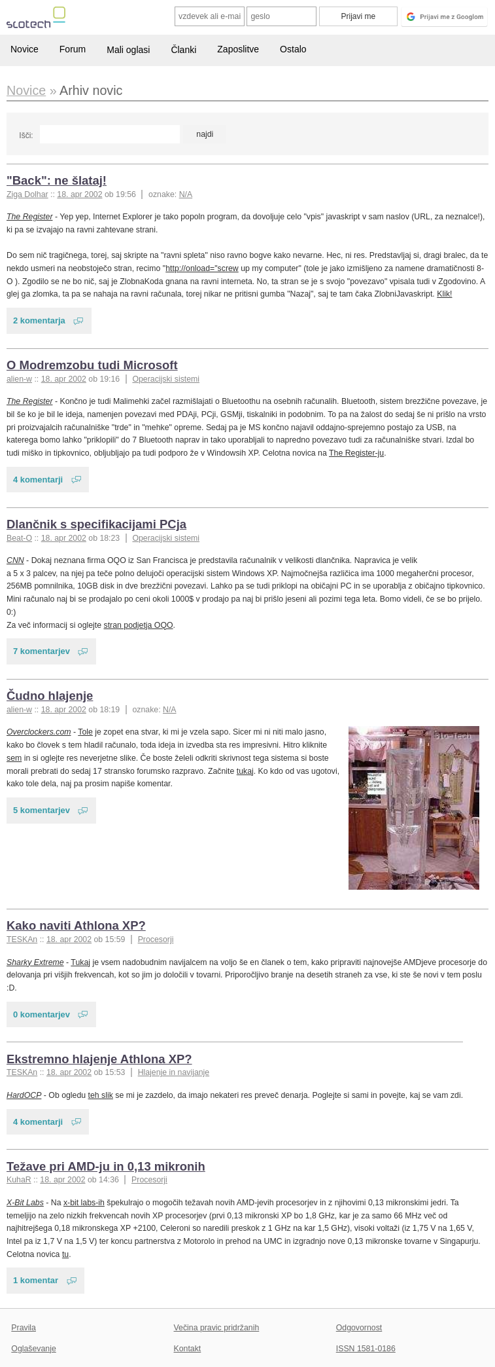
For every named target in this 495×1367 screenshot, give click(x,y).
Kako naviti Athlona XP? (76, 925)
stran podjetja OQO (138, 625)
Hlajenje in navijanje (174, 1072)
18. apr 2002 (79, 194)
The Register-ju (356, 453)
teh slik (100, 1095)
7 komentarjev (41, 651)
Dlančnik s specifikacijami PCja (96, 524)
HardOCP (24, 1095)
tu (65, 1254)
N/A (186, 194)
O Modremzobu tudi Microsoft (92, 365)
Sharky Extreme (35, 962)
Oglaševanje (33, 1348)
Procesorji (156, 939)
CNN (15, 560)
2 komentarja (39, 320)
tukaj (245, 771)
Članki (183, 50)
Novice (24, 49)
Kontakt (187, 1348)
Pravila (23, 1327)
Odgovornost (359, 1327)
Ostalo (293, 49)
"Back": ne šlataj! (57, 180)
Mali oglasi (128, 50)
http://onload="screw (202, 268)
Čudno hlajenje (50, 695)
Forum (73, 49)
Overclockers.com (39, 732)
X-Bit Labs (25, 1202)
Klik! (444, 294)
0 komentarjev (41, 1014)
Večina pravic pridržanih (217, 1327)
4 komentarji (38, 479)
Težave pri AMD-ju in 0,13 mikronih (106, 1166)
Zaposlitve (238, 49)
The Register (29, 216)
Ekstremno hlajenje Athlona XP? (99, 1059)
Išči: (26, 135)
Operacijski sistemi (165, 379)
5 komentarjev (41, 810)
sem (14, 758)
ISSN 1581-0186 (366, 1348)
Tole (85, 732)
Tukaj (80, 962)
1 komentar (35, 1280)
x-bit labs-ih (84, 1202)
